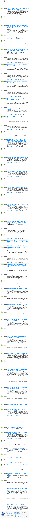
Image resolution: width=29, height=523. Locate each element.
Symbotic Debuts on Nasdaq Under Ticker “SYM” (15, 504)
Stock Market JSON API (18, 512)
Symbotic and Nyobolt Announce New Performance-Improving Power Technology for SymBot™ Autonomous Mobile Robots (17, 108)
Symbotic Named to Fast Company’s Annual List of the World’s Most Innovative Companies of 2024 (16, 328)
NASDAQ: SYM (14, 505)
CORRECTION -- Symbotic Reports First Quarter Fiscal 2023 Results (17, 454)
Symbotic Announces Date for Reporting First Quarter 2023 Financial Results (17, 465)
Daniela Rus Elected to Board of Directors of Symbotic (16, 448)
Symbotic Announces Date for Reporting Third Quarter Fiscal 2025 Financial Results (16, 149)
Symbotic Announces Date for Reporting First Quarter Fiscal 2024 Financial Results (17, 361)
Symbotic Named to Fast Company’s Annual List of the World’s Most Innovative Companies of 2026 (16, 35)
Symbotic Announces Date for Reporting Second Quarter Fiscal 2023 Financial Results (17, 433)
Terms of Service (26, 516)
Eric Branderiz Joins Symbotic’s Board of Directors (16, 164)
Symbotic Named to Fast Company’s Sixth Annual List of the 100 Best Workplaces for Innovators (17, 275)
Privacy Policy (20, 516)
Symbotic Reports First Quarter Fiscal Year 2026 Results (17, 57)
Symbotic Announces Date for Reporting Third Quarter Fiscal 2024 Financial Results (16, 297)
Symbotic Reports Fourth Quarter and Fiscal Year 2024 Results (16, 248)
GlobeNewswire (16, 14)
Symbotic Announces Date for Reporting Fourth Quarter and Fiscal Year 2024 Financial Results (17, 257)
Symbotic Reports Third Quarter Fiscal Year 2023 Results (17, 404)
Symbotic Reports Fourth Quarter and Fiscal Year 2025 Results (16, 91)
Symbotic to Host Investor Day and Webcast (15, 440)
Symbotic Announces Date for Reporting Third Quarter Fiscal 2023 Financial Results (16, 410)
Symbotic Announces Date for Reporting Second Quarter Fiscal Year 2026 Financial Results (17, 17)
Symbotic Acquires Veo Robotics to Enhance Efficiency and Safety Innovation (17, 281)
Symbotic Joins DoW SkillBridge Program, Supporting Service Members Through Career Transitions (18, 9)
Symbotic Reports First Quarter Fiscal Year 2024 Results (17, 353)
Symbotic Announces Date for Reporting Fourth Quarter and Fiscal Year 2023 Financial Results (17, 388)
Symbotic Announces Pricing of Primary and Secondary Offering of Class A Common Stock (17, 74)
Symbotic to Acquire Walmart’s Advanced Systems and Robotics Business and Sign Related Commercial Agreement (17, 213)
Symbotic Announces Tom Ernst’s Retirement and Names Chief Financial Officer (17, 396)
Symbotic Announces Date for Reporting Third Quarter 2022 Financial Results (17, 496)
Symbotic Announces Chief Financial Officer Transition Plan (17, 157)
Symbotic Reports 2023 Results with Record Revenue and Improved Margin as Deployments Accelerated (17, 370)
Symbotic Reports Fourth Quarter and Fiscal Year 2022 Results (16, 474)
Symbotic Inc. (10, 14)
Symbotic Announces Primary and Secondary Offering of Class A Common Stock (17, 82)
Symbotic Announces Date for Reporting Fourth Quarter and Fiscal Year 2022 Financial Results (17, 480)
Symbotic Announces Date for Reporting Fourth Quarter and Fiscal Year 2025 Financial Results (17, 99)
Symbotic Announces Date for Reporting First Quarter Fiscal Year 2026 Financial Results (17, 65)
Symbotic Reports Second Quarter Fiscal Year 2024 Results (17, 304)
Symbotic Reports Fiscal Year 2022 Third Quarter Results (17, 488)
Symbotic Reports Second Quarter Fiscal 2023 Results (16, 427)
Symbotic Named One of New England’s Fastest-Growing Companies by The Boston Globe (17, 41)
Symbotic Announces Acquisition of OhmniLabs (15, 234)
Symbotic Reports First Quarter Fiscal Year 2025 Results (17, 187)
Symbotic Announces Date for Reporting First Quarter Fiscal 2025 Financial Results (17, 205)
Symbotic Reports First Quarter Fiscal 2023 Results (16, 459)
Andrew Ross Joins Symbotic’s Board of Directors (16, 125)
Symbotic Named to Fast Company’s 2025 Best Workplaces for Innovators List (17, 117)
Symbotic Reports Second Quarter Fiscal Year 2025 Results (17, 171)
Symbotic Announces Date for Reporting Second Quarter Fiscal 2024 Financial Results (17, 320)
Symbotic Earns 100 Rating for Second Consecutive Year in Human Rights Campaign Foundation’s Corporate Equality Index (17, 50)
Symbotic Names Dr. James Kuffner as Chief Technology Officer (17, 229)
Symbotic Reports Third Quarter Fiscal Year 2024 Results (17, 288)
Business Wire (15, 493)
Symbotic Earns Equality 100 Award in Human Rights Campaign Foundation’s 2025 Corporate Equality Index (16, 222)
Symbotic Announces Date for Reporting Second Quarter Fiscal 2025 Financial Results (17, 179)
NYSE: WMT (25, 200)
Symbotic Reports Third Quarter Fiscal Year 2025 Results (17, 131)
